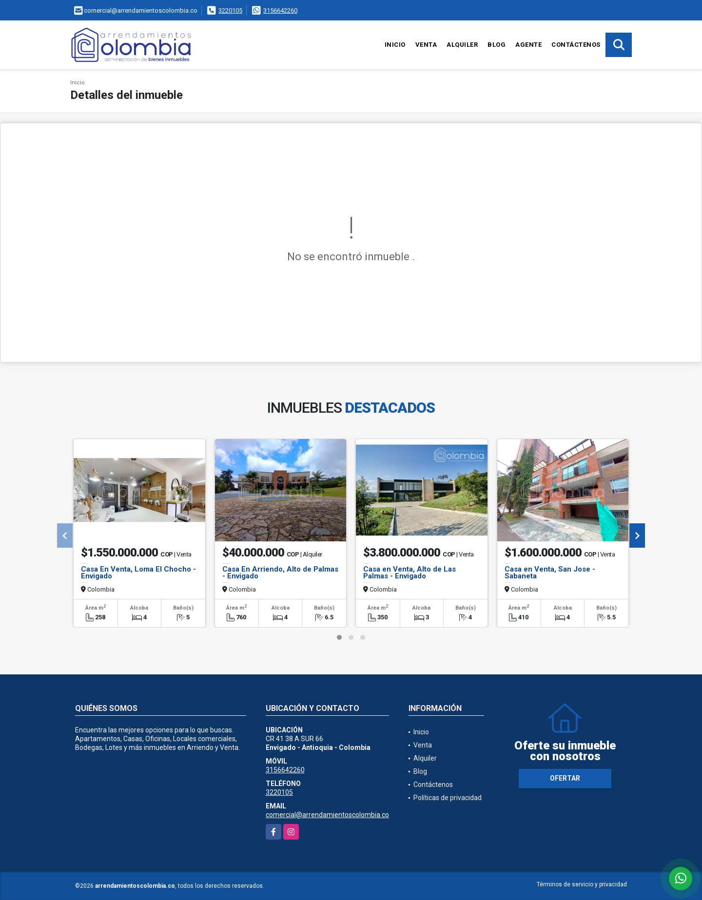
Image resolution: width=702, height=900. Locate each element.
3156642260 (280, 10)
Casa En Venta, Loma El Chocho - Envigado (138, 572)
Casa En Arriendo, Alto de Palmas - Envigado (280, 572)
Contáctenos (576, 44)
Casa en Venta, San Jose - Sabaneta (550, 572)
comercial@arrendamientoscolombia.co (327, 815)
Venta (426, 44)
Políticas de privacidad (447, 798)
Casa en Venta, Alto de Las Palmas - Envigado (409, 572)
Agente (528, 44)
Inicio (395, 44)
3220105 (230, 10)
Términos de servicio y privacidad (582, 884)
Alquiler (462, 44)
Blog (497, 44)
